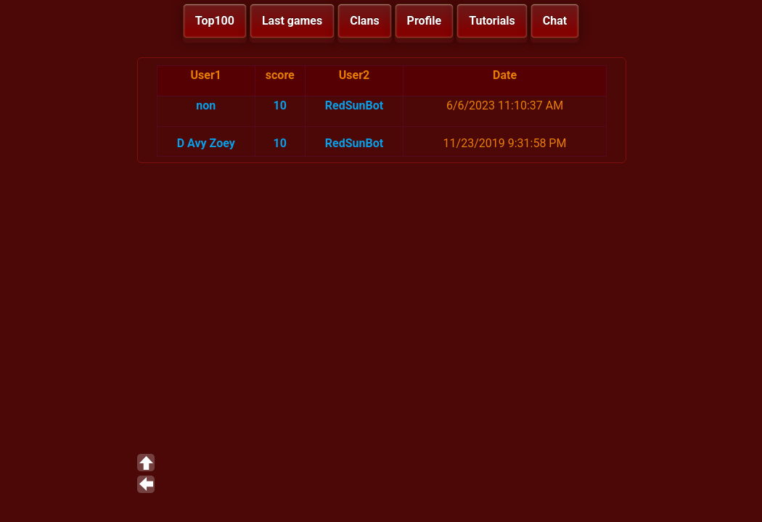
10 (280, 105)
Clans (364, 21)
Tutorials (492, 21)
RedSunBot (354, 105)
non (206, 105)
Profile (424, 21)
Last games (292, 21)
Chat (555, 21)
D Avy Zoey (206, 143)
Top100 (214, 21)
